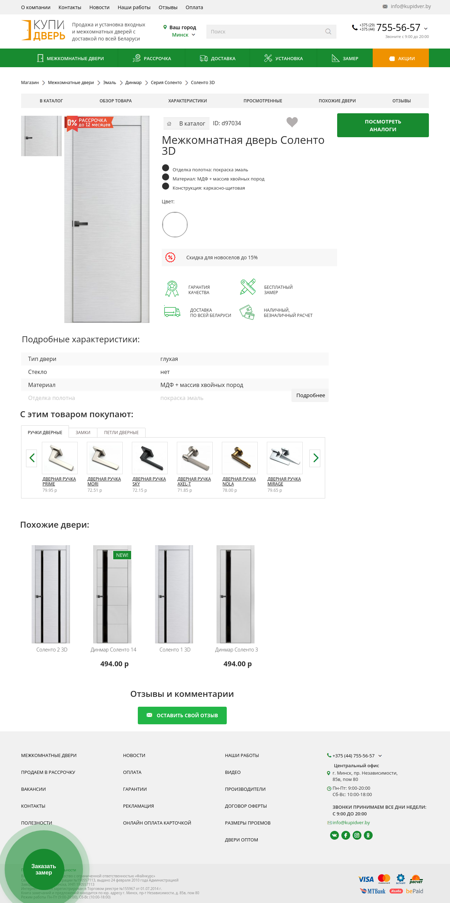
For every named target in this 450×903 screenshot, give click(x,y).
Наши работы (134, 7)
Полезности (36, 823)
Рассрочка (151, 59)
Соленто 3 (236, 650)
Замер (344, 59)
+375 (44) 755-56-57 (358, 755)
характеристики (187, 101)
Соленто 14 (113, 650)
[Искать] (328, 32)
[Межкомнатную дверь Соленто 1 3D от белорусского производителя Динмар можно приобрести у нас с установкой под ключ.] (176, 590)
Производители (245, 789)
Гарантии (135, 789)
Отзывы (168, 7)
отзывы (401, 101)
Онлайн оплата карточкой (157, 823)
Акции (401, 59)
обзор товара (115, 101)
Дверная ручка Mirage (284, 481)
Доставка (217, 59)
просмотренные (263, 101)
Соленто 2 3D (51, 650)
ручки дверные (45, 432)
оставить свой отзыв (182, 715)
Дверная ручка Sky (149, 481)
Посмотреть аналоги (383, 125)
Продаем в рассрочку (48, 772)
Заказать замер (43, 869)
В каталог (51, 101)
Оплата (194, 7)
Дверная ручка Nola (239, 481)
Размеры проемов (248, 823)
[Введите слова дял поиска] (263, 32)
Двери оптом (241, 840)
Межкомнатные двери (69, 59)
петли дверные (121, 432)
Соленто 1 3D (175, 650)
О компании (36, 7)
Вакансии (33, 789)
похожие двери (337, 101)
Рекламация (138, 806)
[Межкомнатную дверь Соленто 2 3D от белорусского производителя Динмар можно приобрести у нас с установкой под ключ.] (53, 590)
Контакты (70, 7)
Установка (283, 59)
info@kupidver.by (406, 6)
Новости (99, 7)
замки (83, 432)
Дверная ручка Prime (59, 481)
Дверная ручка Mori (104, 481)
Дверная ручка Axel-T (194, 481)
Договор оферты (246, 806)
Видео (233, 772)
